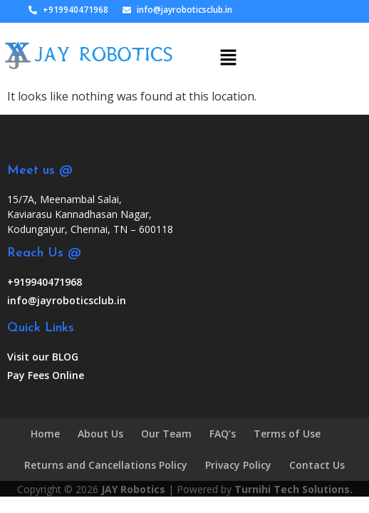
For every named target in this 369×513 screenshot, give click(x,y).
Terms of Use (287, 433)
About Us (100, 433)
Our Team (166, 433)
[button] (228, 51)
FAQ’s (222, 433)
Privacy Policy (238, 465)
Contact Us (317, 465)
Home (45, 433)
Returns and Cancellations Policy (105, 465)
